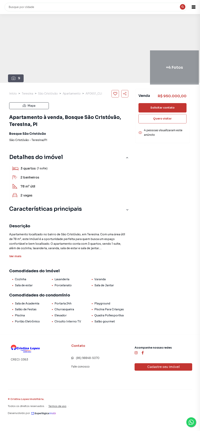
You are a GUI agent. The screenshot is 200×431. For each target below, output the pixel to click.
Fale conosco (80, 366)
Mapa (29, 105)
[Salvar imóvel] (115, 93)
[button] (190, 7)
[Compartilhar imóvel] (124, 93)
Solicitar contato (162, 107)
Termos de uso (57, 406)
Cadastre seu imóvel (163, 367)
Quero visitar (162, 118)
